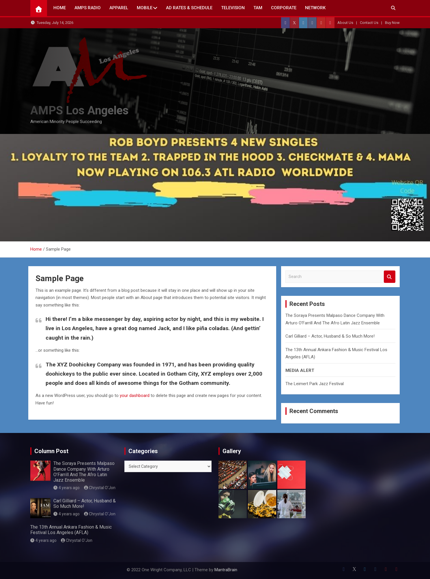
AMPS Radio (87, 7)
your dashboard (134, 395)
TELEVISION (233, 7)
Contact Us (369, 22)
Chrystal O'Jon (100, 487)
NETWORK (315, 7)
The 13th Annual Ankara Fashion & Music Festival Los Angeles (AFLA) (71, 529)
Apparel (118, 7)
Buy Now (392, 22)
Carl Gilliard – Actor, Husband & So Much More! (330, 336)
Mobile (144, 7)
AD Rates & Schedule (189, 7)
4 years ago (66, 487)
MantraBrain (225, 569)
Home (59, 7)
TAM (257, 7)
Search (389, 276)
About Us (345, 22)
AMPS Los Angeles (79, 110)
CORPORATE (283, 7)
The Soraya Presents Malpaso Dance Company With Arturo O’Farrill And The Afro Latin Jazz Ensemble (84, 472)
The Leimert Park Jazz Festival (314, 383)
